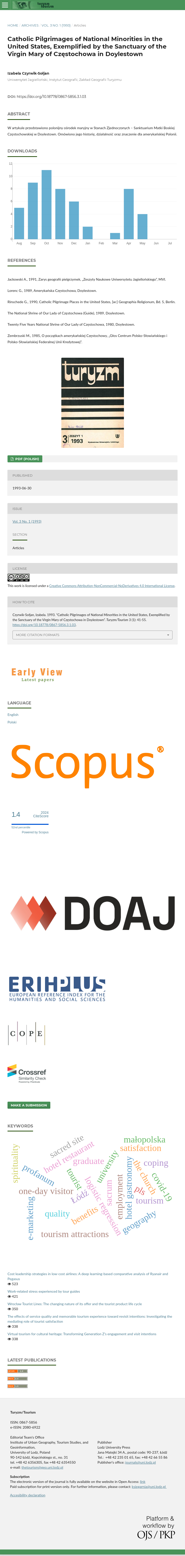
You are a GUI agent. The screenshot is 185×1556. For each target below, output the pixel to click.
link (142, 1481)
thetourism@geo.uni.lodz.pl (42, 1467)
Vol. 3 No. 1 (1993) (56, 25)
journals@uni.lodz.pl (140, 1462)
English (13, 714)
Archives (30, 25)
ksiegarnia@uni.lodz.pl (149, 1486)
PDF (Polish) (26, 459)
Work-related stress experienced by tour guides (44, 1291)
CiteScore (41, 814)
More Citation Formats (37, 635)
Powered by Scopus (35, 832)
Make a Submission (29, 1105)
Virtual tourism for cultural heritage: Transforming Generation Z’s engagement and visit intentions (82, 1334)
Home (13, 25)
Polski (12, 722)
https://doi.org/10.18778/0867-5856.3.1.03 (51, 96)
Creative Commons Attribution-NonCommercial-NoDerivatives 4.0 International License (112, 586)
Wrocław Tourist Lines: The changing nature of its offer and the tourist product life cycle (75, 1304)
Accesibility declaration (27, 1495)
